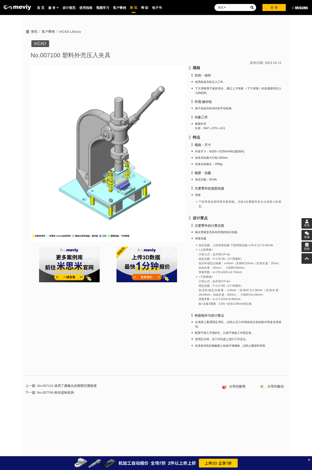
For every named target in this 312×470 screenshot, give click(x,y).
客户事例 (119, 8)
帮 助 (145, 8)
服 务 (53, 8)
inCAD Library (70, 31)
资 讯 (133, 8)
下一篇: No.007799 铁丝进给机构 (49, 392)
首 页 (40, 8)
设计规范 (69, 8)
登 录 (274, 7)
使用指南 (85, 8)
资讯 (222, 7)
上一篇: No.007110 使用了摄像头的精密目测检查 (61, 386)
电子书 (157, 8)
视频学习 (102, 8)
